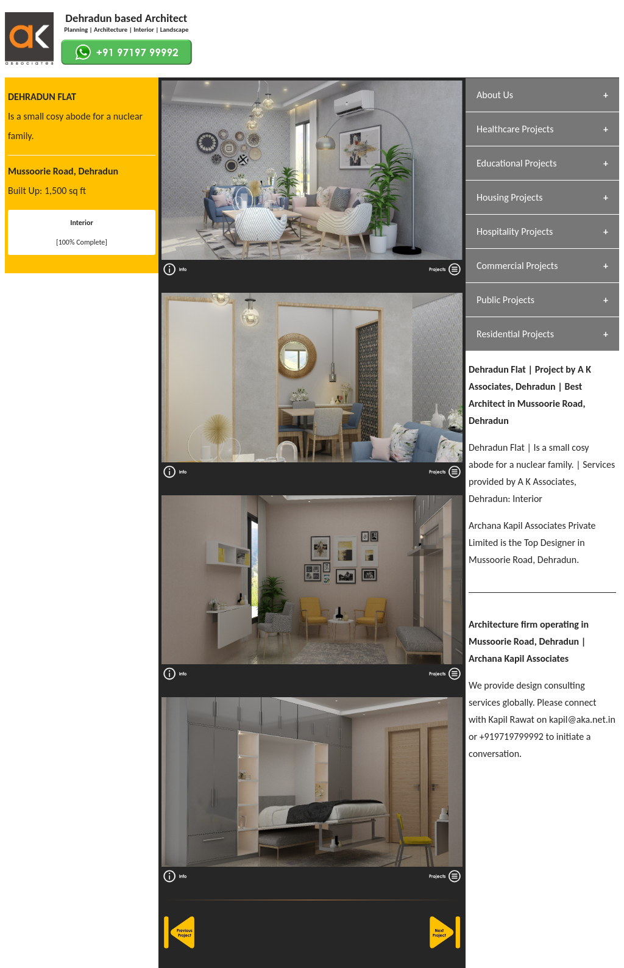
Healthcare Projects (515, 129)
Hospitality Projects (515, 231)
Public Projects (505, 300)
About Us (495, 95)
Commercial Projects (517, 265)
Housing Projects (510, 197)
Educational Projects (516, 163)
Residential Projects (515, 334)
